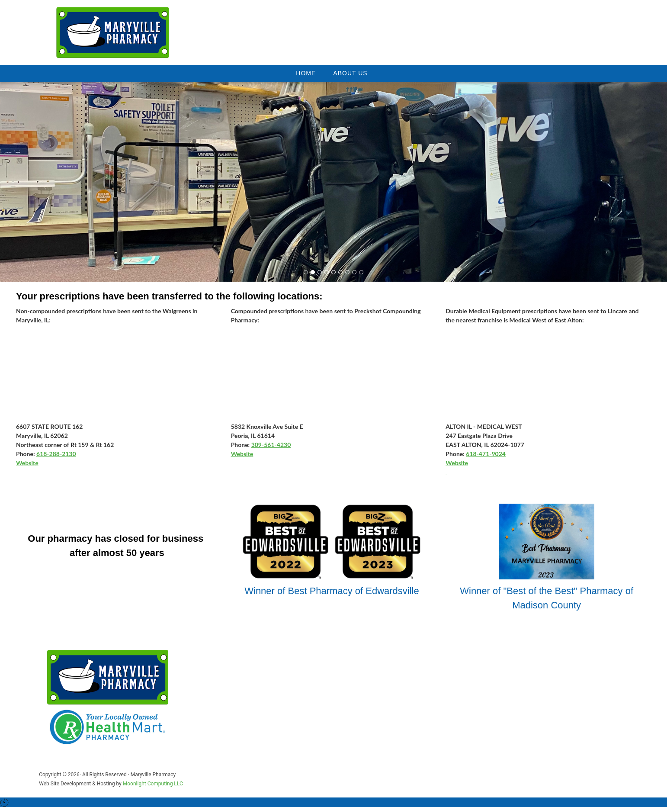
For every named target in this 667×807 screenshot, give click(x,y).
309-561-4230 (271, 444)
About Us (350, 73)
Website (27, 462)
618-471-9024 (486, 453)
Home (306, 73)
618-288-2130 (56, 453)
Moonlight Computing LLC (153, 784)
